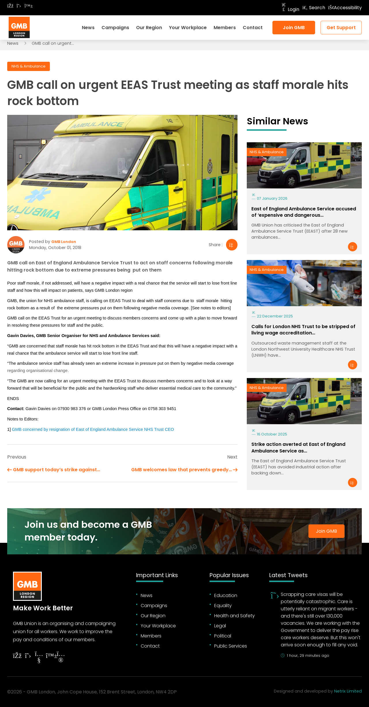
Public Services (230, 646)
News (88, 27)
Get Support (341, 27)
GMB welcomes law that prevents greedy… (181, 469)
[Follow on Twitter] (19, 6)
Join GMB (294, 27)
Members (225, 27)
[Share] (232, 244)
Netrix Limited (348, 691)
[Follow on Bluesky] (27, 6)
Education (225, 595)
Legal (220, 625)
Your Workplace (188, 27)
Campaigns (115, 27)
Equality (223, 605)
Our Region (149, 27)
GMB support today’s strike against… (56, 469)
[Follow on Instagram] (61, 658)
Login (290, 9)
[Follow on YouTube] (39, 658)
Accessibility (345, 7)
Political (222, 636)
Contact (253, 27)
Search (313, 7)
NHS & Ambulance (29, 66)
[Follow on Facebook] (10, 6)
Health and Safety (234, 615)
